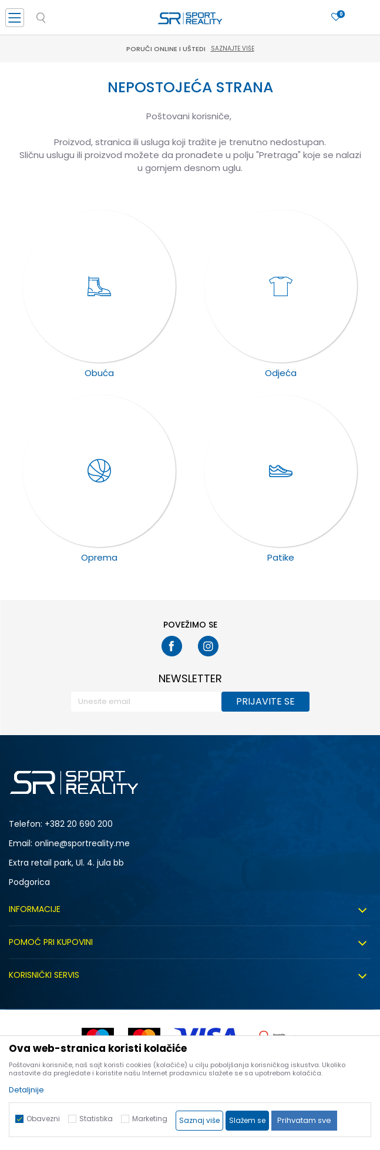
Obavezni (43, 1119)
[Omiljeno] (336, 17)
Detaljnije (26, 1089)
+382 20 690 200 (79, 824)
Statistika (96, 1119)
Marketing (149, 1119)
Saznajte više (232, 48)
